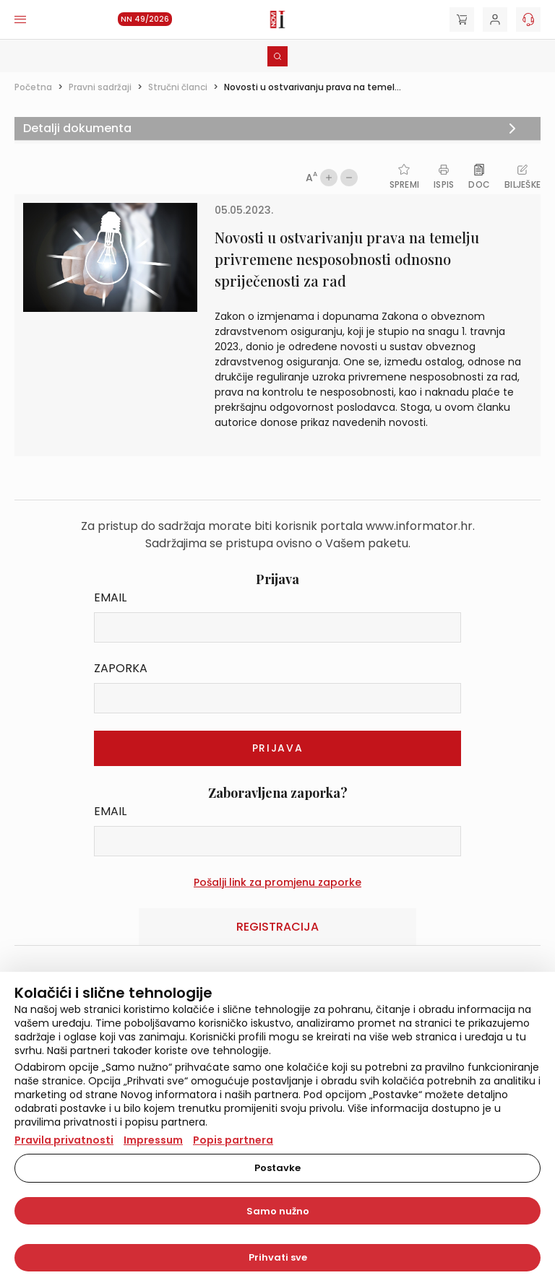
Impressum (153, 1140)
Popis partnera (233, 1140)
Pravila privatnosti (63, 1140)
